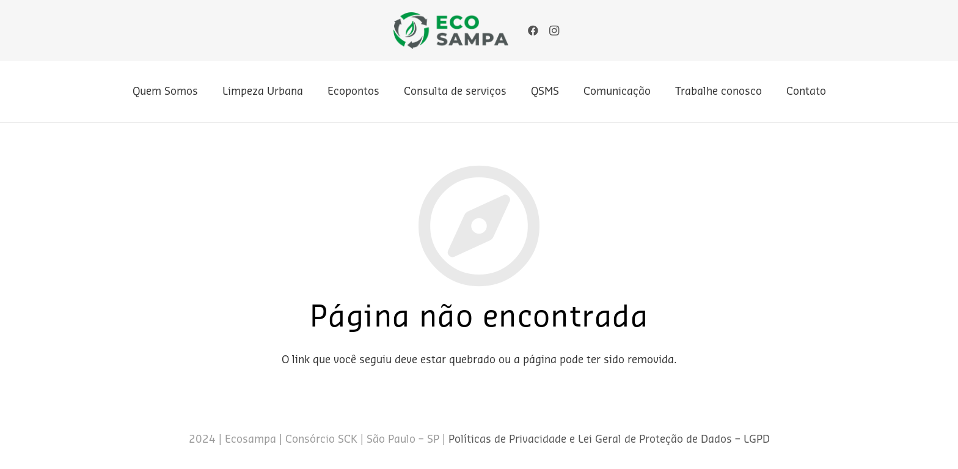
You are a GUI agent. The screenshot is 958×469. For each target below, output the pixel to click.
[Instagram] (554, 30)
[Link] (450, 30)
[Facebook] (533, 30)
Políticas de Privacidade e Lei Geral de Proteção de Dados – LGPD (609, 439)
